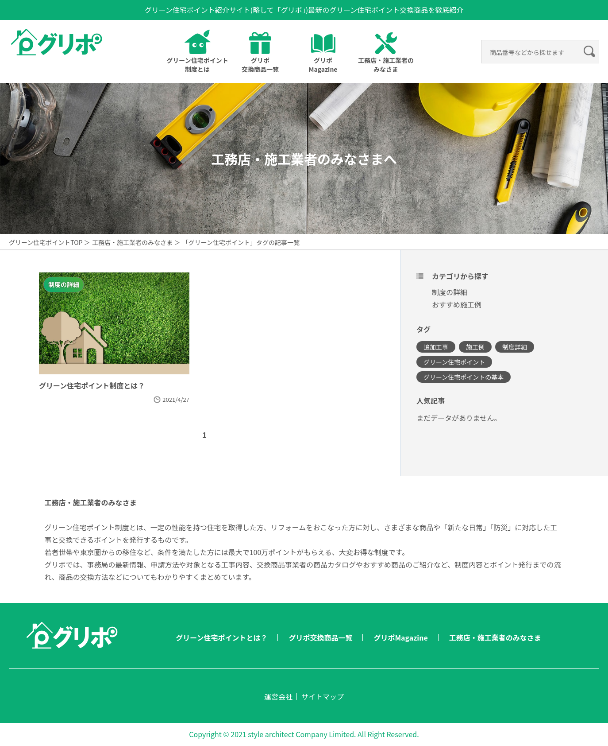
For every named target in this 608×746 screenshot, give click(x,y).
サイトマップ (322, 696)
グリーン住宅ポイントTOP (46, 242)
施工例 (475, 346)
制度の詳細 (449, 292)
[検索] (533, 52)
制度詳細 (514, 346)
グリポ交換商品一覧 (260, 65)
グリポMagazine (322, 65)
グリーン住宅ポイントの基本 (463, 377)
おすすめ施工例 (456, 304)
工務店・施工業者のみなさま (132, 242)
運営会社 (278, 696)
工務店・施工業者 (386, 65)
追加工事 (435, 346)
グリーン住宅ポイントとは (197, 65)
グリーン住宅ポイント (454, 361)
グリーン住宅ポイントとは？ (221, 637)
